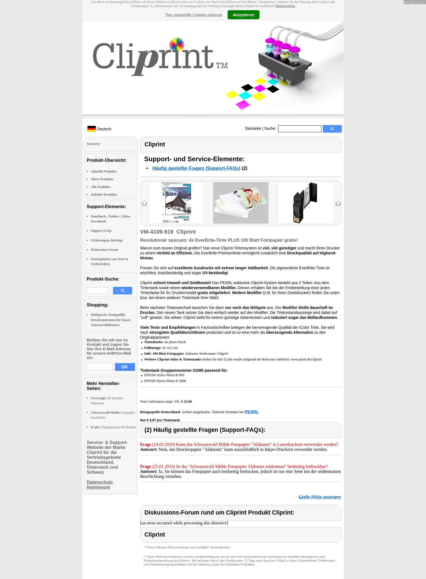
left (144, 203)
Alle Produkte (100, 187)
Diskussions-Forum (104, 250)
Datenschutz (285, 6)
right (338, 203)
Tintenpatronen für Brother (113, 427)
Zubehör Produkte (104, 194)
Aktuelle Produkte (104, 171)
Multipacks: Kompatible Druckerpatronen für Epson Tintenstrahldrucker (110, 320)
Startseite (253, 128)
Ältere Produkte (102, 179)
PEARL (252, 411)
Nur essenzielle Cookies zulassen (193, 14)
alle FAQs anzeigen (322, 496)
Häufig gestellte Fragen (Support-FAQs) (196, 168)
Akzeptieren (243, 14)
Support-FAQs (101, 231)
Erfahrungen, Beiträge (107, 240)
